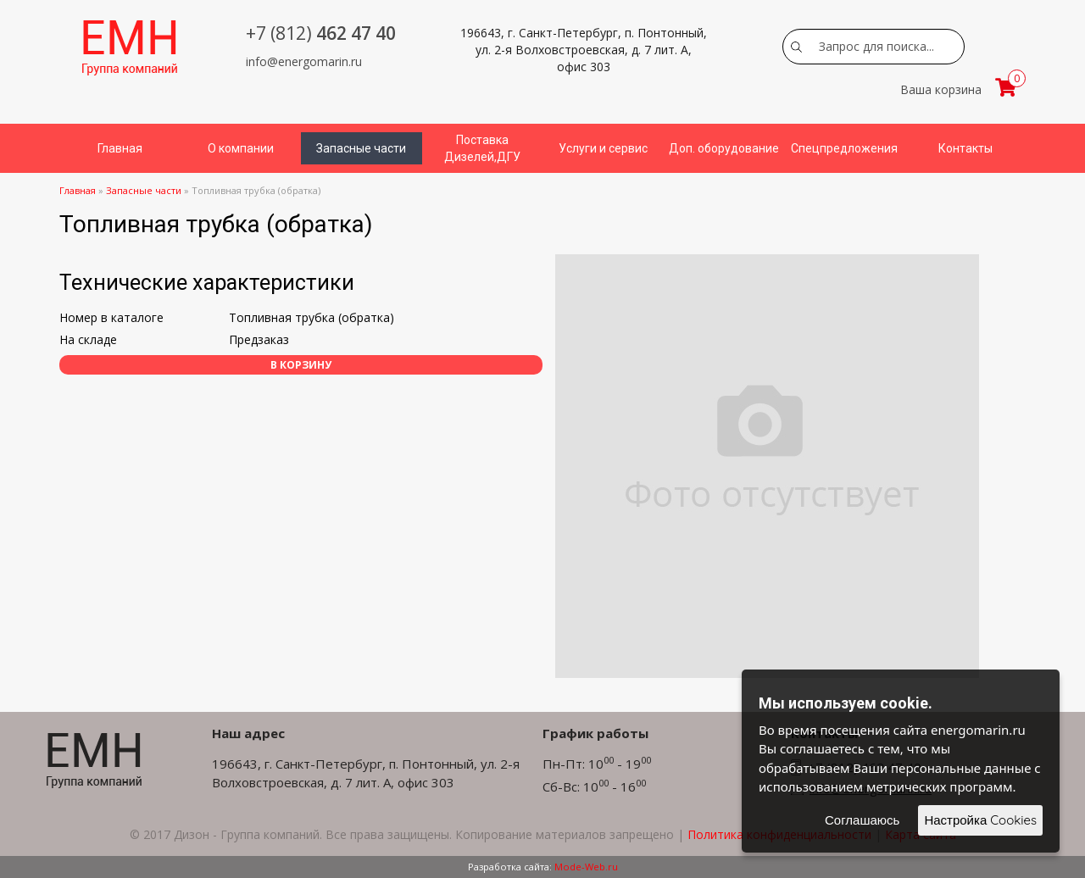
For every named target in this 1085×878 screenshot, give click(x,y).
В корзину (300, 365)
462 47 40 (321, 33)
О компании (241, 148)
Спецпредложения (844, 148)
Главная (119, 148)
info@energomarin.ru (304, 61)
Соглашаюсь (862, 820)
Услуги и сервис (603, 148)
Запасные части (361, 148)
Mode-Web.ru (586, 866)
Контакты (965, 148)
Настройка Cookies (980, 820)
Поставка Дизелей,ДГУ (482, 148)
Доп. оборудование (724, 148)
